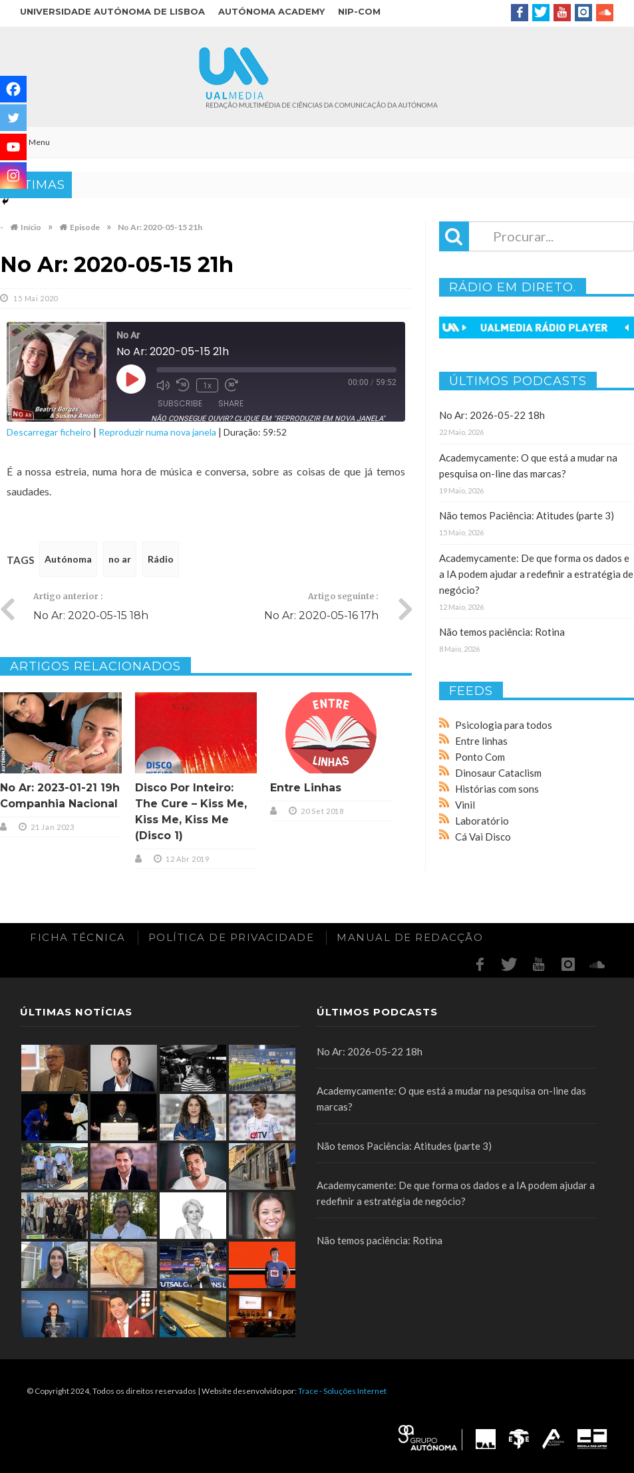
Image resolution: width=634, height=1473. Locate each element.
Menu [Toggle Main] (31, 142)
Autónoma (68, 559)
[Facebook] (13, 89)
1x (207, 385)
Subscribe (180, 403)
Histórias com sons (497, 789)
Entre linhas (481, 741)
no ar (119, 559)
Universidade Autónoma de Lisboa (112, 11)
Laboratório (482, 821)
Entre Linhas (305, 787)
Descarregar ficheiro (49, 432)
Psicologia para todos (503, 725)
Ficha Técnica (78, 937)
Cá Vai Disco (483, 837)
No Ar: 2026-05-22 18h (492, 415)
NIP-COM (359, 11)
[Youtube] (13, 147)
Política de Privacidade (231, 937)
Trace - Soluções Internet (342, 1391)
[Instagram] (13, 175)
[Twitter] (13, 117)
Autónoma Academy (271, 11)
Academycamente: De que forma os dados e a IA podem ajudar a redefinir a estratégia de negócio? (536, 574)
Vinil (465, 805)
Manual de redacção (410, 937)
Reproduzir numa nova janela (157, 432)
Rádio (161, 559)
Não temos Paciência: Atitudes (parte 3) (526, 515)
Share (230, 403)
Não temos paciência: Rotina (502, 632)
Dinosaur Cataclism (498, 773)
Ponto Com (480, 757)
